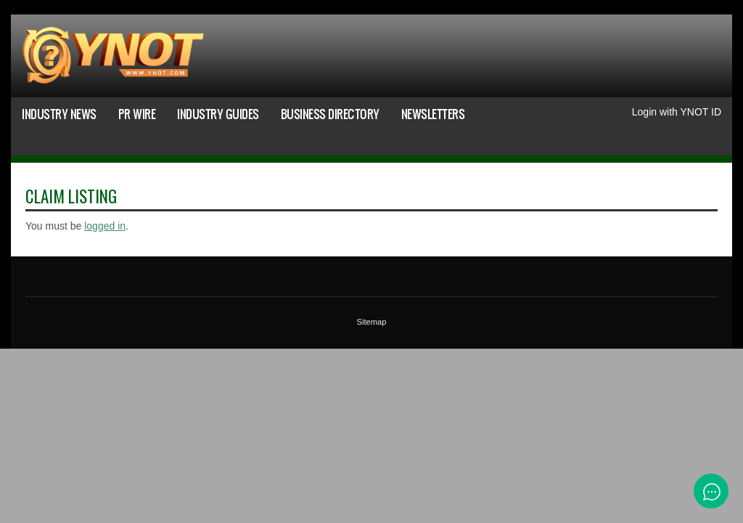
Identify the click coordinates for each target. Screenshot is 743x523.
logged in (105, 226)
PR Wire (137, 113)
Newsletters (433, 113)
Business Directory (330, 113)
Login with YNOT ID (676, 112)
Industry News (59, 113)
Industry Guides (218, 113)
